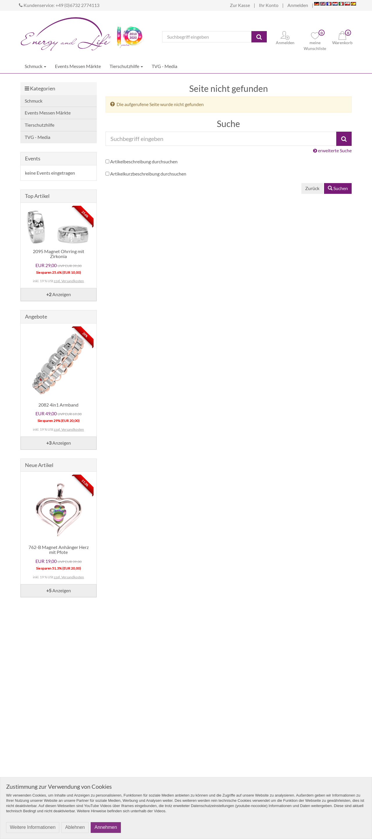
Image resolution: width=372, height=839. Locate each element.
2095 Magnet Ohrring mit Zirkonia (58, 253)
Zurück (312, 188)
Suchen (338, 188)
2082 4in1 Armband (58, 404)
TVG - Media (164, 66)
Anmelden (297, 5)
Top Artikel (37, 196)
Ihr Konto (268, 5)
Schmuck (35, 66)
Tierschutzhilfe (126, 66)
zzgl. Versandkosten (69, 281)
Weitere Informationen (33, 827)
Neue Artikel (39, 465)
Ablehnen (75, 827)
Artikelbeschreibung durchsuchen (144, 161)
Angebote (36, 316)
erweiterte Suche (332, 150)
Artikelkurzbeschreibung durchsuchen (148, 173)
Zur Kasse (240, 5)
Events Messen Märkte (78, 66)
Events (32, 158)
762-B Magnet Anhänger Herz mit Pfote (58, 549)
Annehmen (105, 827)
